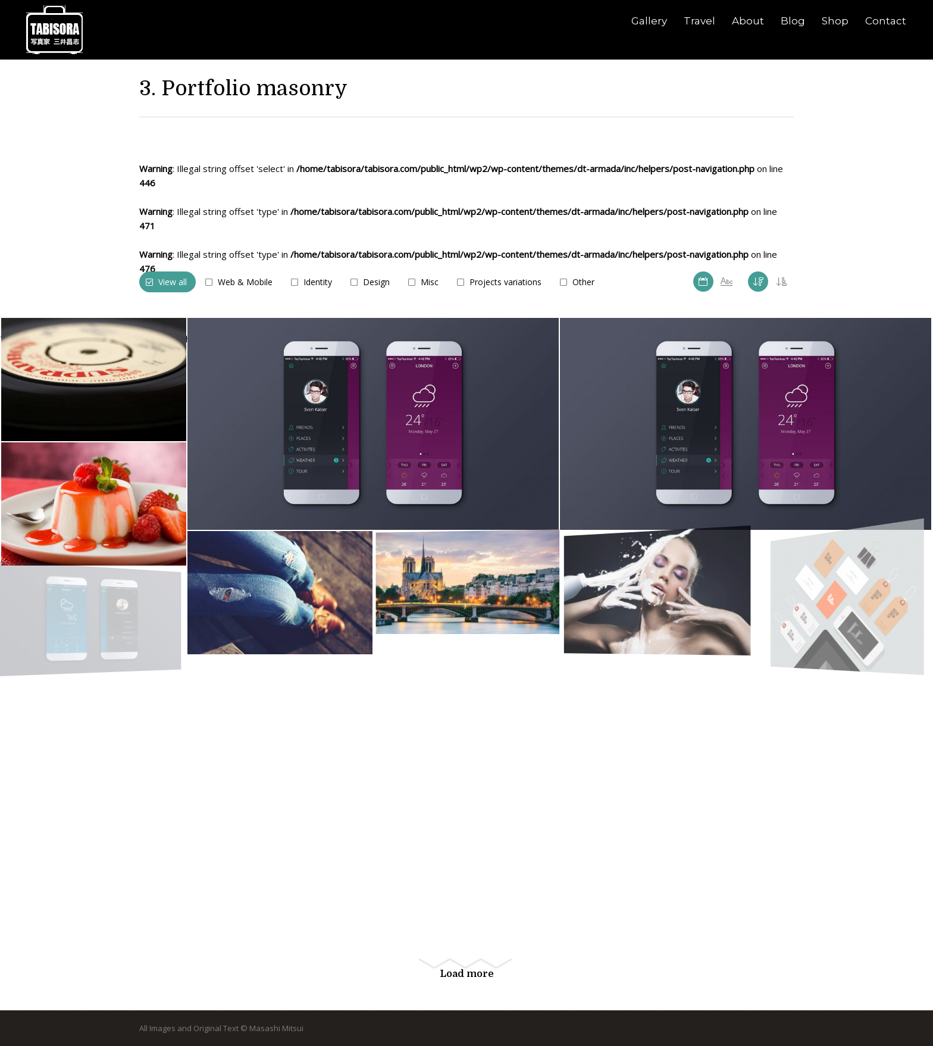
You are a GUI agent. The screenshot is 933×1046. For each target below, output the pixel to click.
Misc (430, 282)
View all (172, 282)
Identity (317, 282)
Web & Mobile (245, 282)
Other (583, 282)
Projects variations (505, 282)
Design (376, 282)
